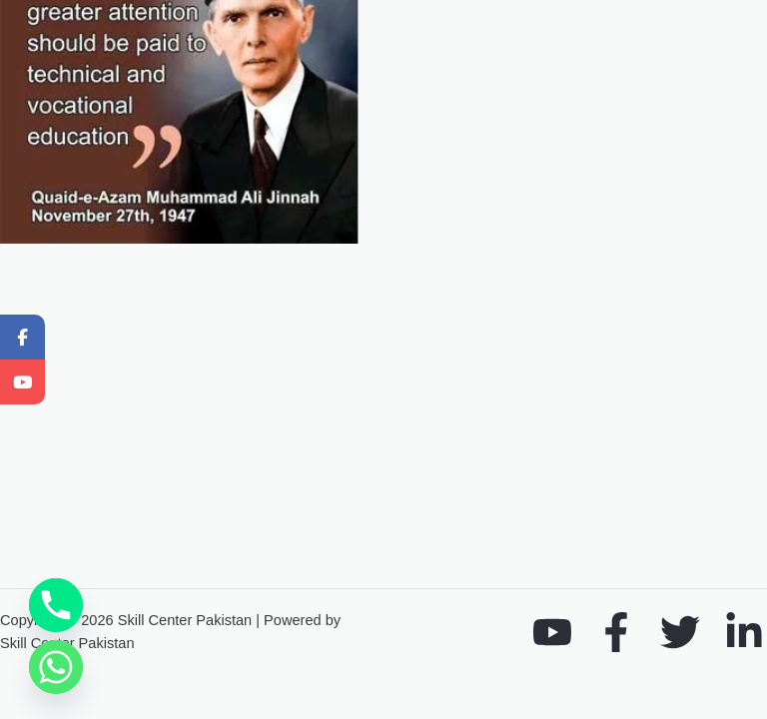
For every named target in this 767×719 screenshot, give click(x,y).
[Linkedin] (744, 632)
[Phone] (56, 605)
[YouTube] (552, 632)
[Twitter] (680, 632)
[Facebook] (616, 632)
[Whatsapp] (56, 667)
